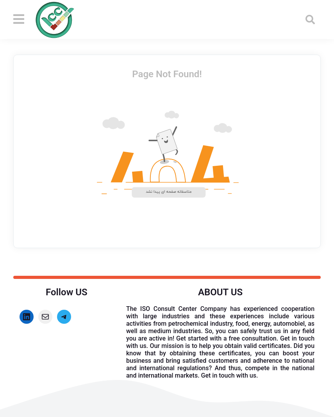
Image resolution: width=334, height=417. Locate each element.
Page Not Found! (167, 74)
